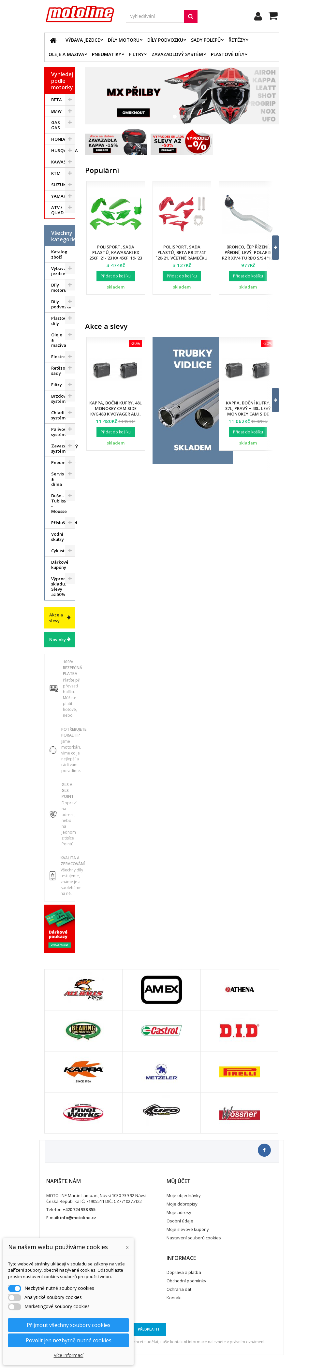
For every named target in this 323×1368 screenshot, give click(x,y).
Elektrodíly (62, 357)
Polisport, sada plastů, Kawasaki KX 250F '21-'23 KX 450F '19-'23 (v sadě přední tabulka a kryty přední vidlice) (115, 258)
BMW (56, 111)
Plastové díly (227, 54)
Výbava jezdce (83, 40)
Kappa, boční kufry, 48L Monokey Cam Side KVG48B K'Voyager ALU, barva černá (115, 411)
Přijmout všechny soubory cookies (68, 1325)
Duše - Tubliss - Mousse (59, 503)
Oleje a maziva (66, 54)
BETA (56, 100)
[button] (271, 247)
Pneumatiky (106, 54)
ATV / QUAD (57, 210)
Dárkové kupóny (59, 564)
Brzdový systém (59, 398)
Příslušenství (63, 523)
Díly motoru (123, 40)
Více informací (68, 1355)
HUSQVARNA (63, 150)
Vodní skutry (57, 536)
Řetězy (236, 40)
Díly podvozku (165, 40)
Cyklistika (61, 551)
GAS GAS (55, 125)
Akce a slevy (56, 618)
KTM (56, 173)
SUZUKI (59, 185)
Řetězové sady (60, 370)
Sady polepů (206, 40)
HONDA (59, 139)
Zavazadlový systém (177, 54)
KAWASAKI (62, 162)
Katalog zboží (59, 254)
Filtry (136, 54)
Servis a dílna (57, 479)
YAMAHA (60, 196)
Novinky (57, 639)
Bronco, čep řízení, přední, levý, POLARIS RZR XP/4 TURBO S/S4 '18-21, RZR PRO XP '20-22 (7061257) (248, 258)
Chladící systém (59, 415)
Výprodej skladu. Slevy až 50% (60, 586)
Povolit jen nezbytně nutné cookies (68, 1340)
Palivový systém (59, 431)
